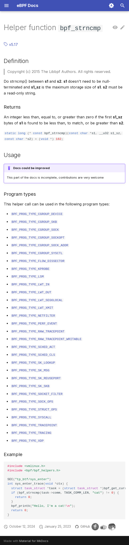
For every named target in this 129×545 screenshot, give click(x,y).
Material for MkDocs (33, 540)
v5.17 (11, 44)
